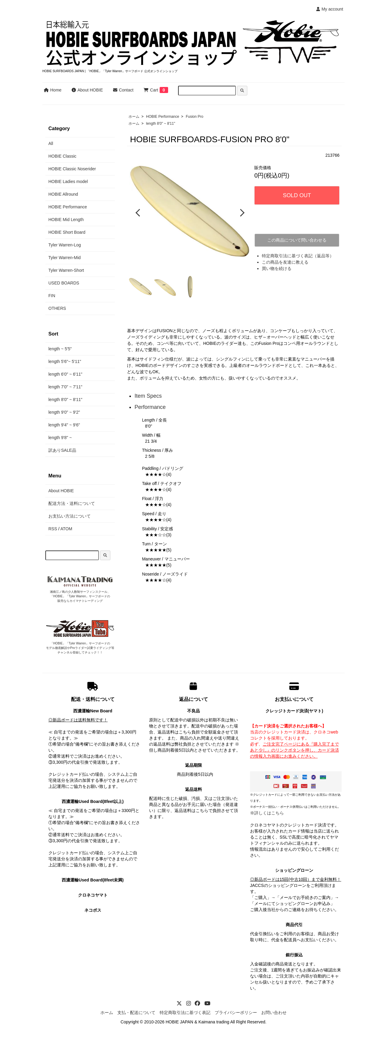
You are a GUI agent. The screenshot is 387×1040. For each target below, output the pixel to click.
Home (52, 90)
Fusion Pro (194, 116)
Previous (138, 212)
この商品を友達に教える (285, 262)
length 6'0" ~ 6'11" (65, 374)
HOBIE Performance (162, 116)
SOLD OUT (297, 195)
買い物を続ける (276, 268)
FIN (51, 295)
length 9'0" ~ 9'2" (64, 412)
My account (329, 9)
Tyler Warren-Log (64, 244)
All (50, 143)
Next (241, 212)
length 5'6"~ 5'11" (64, 361)
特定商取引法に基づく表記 (185, 1012)
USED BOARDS (63, 283)
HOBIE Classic (62, 156)
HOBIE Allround (63, 194)
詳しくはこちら (269, 812)
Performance (150, 406)
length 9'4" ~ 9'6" (64, 424)
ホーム (133, 116)
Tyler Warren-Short (66, 270)
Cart (151, 90)
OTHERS (57, 308)
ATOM (66, 528)
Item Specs (148, 395)
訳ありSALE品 (62, 450)
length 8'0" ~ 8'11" (160, 123)
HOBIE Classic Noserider (72, 168)
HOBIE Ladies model (68, 181)
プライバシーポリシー (236, 1012)
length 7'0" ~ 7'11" (65, 386)
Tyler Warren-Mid (64, 257)
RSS (52, 528)
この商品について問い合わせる (297, 240)
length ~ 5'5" (60, 348)
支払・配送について (136, 1012)
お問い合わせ (274, 1012)
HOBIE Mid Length (66, 219)
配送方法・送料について (71, 503)
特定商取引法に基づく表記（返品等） (298, 255)
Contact (123, 90)
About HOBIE (87, 90)
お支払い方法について (69, 516)
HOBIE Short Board (66, 232)
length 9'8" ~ (60, 437)
